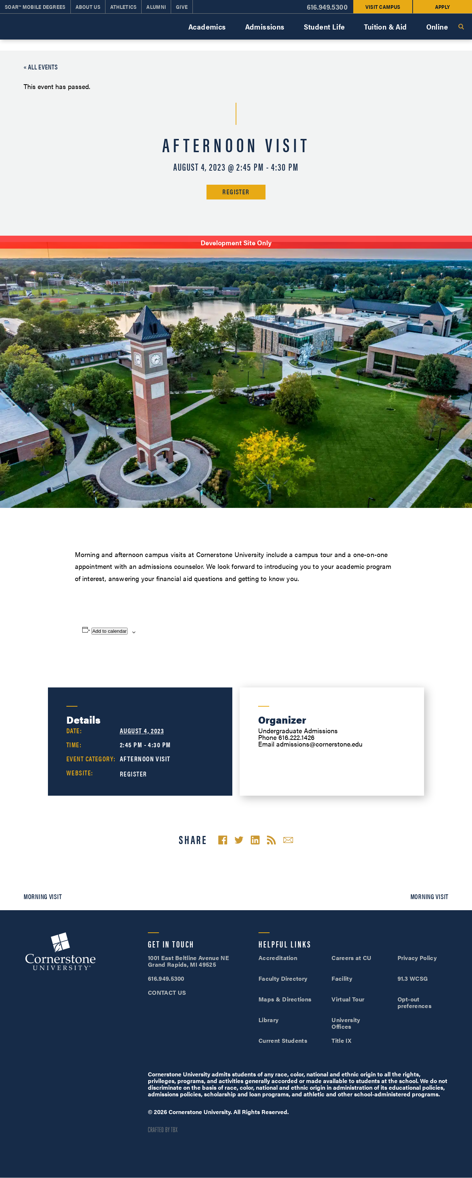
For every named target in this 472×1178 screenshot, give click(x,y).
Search (460, 26)
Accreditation (277, 957)
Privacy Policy (417, 957)
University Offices (346, 1023)
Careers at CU (351, 957)
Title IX (341, 1040)
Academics (207, 26)
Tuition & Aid (385, 26)
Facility (342, 978)
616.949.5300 (166, 978)
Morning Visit (43, 896)
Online (437, 26)
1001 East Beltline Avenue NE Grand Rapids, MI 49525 (188, 961)
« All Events (41, 66)
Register (236, 191)
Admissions (265, 26)
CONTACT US (167, 992)
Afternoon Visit (145, 758)
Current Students (282, 1040)
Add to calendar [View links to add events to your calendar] (109, 631)
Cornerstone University (60, 952)
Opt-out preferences (414, 1002)
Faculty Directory (282, 978)
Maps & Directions (284, 999)
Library (268, 1019)
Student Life (324, 26)
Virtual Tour (348, 999)
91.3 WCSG (413, 978)
